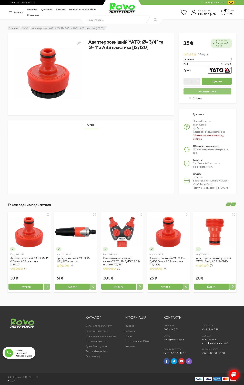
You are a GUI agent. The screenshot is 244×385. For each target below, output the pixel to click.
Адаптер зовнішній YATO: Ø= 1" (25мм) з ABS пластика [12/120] (29, 261)
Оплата (60, 9)
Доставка (46, 9)
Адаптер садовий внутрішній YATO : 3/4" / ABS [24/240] (213, 259)
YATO (25, 28)
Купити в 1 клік (207, 91)
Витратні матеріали (97, 351)
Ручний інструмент (96, 346)
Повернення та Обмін (82, 9)
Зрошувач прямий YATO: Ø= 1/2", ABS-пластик (73, 259)
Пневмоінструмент (97, 341)
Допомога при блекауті (99, 325)
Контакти (33, 15)
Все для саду (93, 356)
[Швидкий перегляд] (48, 214)
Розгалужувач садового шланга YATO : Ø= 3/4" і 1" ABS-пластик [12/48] (121, 261)
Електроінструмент (97, 330)
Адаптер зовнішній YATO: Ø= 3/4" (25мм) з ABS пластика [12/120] (167, 261)
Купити (216, 81)
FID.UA (11, 380)
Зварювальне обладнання (101, 335)
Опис (90, 124)
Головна (32, 9)
